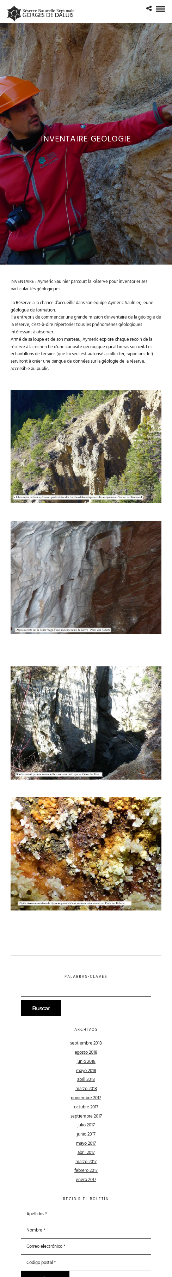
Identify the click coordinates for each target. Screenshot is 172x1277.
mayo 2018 (86, 1071)
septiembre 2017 (86, 1116)
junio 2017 (86, 1134)
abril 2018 (86, 1079)
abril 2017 (86, 1152)
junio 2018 (86, 1061)
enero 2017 (86, 1180)
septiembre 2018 (86, 1043)
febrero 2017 (86, 1170)
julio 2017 (86, 1125)
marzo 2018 (86, 1089)
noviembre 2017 (86, 1098)
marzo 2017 (86, 1162)
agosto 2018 (86, 1052)
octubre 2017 (86, 1107)
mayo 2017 (86, 1143)
